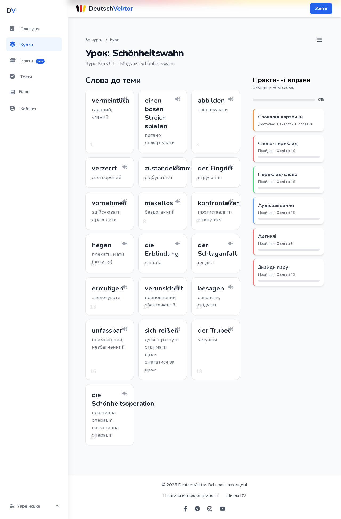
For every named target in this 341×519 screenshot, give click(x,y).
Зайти (321, 8)
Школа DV (236, 495)
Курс (114, 39)
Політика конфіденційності (190, 495)
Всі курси (94, 39)
